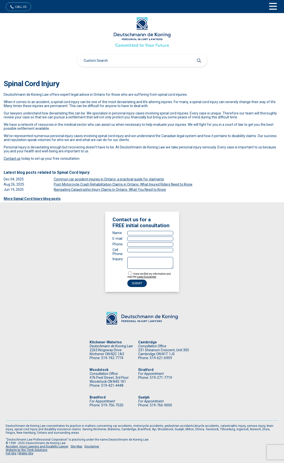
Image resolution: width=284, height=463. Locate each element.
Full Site (11, 453)
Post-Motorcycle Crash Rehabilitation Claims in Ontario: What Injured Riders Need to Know (123, 184)
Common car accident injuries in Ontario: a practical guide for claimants (109, 179)
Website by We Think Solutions (26, 450)
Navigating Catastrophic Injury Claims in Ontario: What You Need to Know (110, 190)
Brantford (98, 397)
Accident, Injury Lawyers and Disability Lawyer (37, 446)
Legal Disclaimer (146, 276)
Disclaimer (91, 446)
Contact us (12, 158)
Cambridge (147, 342)
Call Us (20, 7)
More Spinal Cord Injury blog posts (32, 199)
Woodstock (99, 370)
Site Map (76, 446)
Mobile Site (26, 453)
